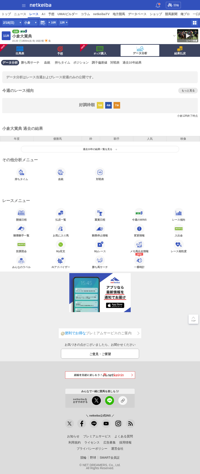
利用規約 (74, 442)
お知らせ (73, 436)
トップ (6, 14)
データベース (137, 14)
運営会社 (117, 448)
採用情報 (125, 442)
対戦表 (114, 62)
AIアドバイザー (60, 261)
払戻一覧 (60, 214)
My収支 (61, 246)
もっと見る (188, 90)
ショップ (156, 14)
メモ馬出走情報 (139, 246)
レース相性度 (179, 246)
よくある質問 (123, 436)
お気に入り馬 (61, 230)
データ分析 (140, 50)
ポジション (81, 62)
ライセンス (92, 442)
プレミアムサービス (97, 436)
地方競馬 (119, 14)
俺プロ (185, 14)
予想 (51, 14)
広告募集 (109, 442)
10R (53, 22)
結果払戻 (180, 50)
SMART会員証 (110, 457)
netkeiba (40, 5)
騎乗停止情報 (100, 230)
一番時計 (139, 261)
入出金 (179, 230)
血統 (47, 62)
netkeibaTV (101, 14)
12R (62, 22)
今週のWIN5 (139, 214)
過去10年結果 (132, 62)
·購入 (93, 49)
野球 (93, 457)
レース (34, 14)
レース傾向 (178, 214)
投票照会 (21, 246)
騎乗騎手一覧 (21, 230)
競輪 (173, 5)
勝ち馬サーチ (30, 62)
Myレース (100, 246)
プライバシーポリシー (92, 448)
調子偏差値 (99, 62)
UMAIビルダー (67, 14)
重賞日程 (100, 214)
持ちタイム (62, 62)
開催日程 (21, 214)
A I (43, 14)
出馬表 (12, 49)
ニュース (20, 14)
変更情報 (139, 230)
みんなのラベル (21, 261)
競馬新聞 (171, 14)
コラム (85, 14)
